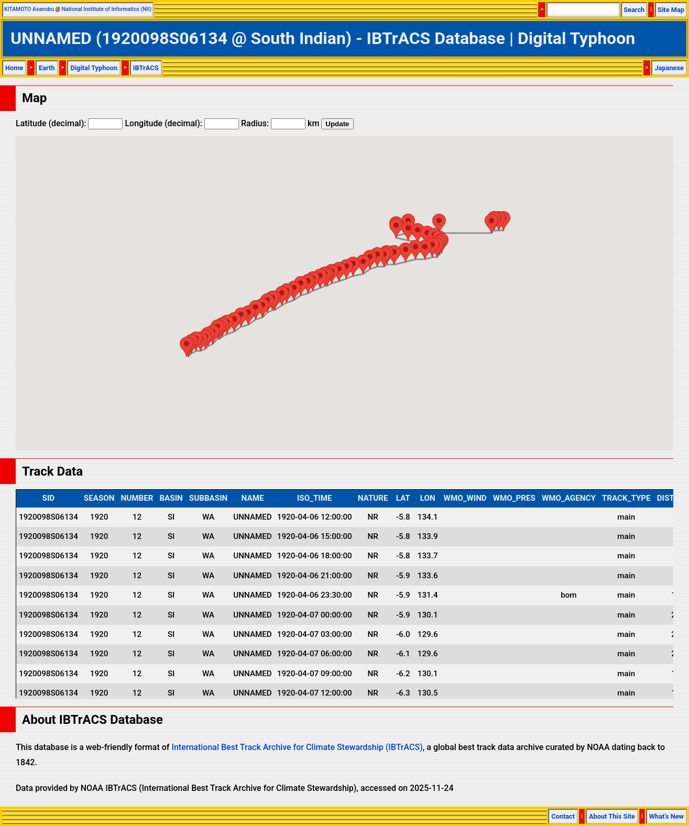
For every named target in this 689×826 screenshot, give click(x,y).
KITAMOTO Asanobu (29, 9)
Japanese (669, 68)
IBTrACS (146, 68)
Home (14, 68)
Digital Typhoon (93, 68)
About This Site (612, 816)
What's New (666, 816)
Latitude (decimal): (69, 123)
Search (634, 10)
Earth (47, 68)
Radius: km (280, 123)
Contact (563, 816)
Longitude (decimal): (182, 123)
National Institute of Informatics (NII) (106, 9)
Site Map (671, 10)
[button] (491, 223)
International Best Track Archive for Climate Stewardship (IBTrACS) (296, 747)
